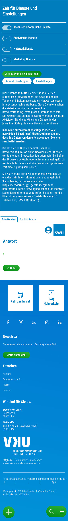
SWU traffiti (8, 422)
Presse (6, 384)
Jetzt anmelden (16, 355)
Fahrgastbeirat (20, 297)
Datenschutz (20, 478)
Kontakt (7, 373)
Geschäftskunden (27, 219)
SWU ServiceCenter (12, 409)
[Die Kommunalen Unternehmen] (22, 447)
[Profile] (48, 230)
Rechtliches (8, 478)
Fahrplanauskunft (11, 379)
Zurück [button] (11, 268)
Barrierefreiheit (45, 478)
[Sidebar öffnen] (9, 512)
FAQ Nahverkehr (51, 297)
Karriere (7, 390)
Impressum (32, 478)
